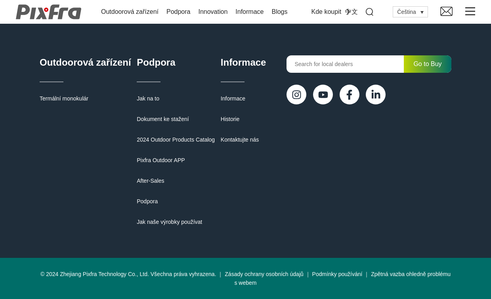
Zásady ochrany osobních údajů (264, 274)
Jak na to (148, 98)
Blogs (279, 11)
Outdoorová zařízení (130, 11)
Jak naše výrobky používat (169, 222)
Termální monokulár (64, 98)
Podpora (178, 11)
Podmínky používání (337, 274)
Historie (230, 119)
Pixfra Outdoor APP (161, 160)
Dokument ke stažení (163, 119)
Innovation (212, 11)
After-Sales (150, 181)
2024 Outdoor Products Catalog (176, 139)
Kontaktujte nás (240, 139)
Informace (249, 11)
